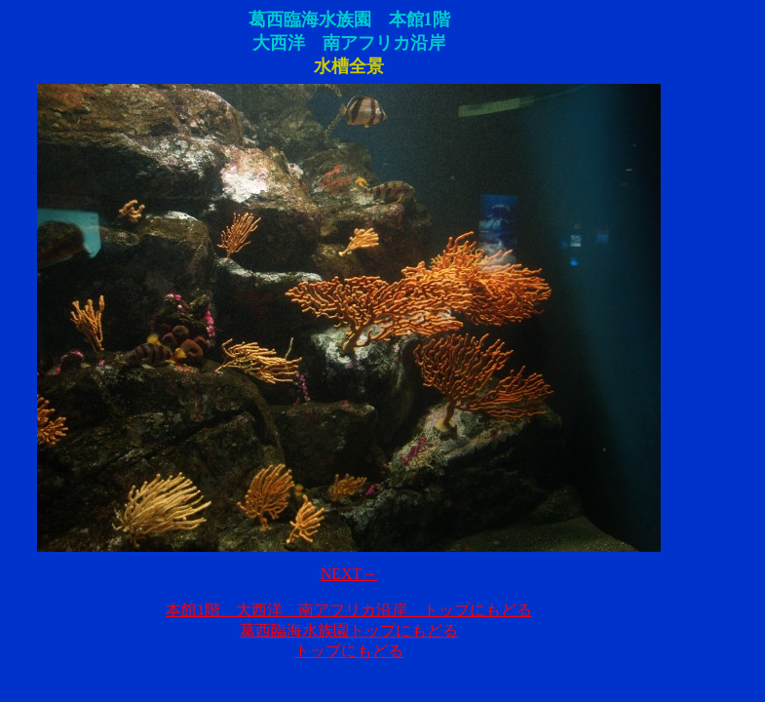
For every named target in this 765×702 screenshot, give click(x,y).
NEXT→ (349, 574)
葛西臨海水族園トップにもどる (349, 630)
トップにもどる (348, 651)
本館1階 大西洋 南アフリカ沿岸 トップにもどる (349, 610)
